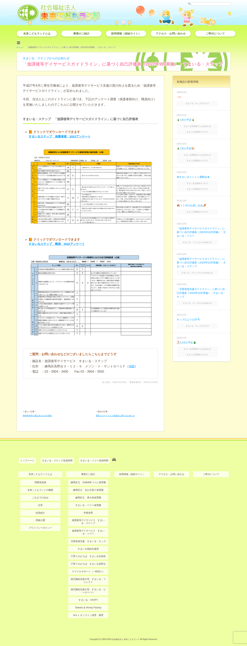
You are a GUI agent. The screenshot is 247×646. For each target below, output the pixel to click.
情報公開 (40, 517)
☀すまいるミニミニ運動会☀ (194, 173)
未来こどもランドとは (36, 33)
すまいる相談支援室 (88, 545)
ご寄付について (215, 33)
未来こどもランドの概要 (40, 487)
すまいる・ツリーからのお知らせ (201, 236)
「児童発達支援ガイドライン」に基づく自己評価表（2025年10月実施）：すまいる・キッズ (201, 286)
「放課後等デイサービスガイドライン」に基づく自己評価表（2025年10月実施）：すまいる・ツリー (201, 226)
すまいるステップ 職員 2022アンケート (59, 242)
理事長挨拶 (40, 480)
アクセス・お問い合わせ (171, 33)
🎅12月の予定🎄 (187, 334)
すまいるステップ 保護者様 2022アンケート (62, 135)
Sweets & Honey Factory (88, 603)
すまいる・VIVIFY (88, 596)
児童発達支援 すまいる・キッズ (88, 538)
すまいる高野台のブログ (202, 157)
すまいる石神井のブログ (202, 129)
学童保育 (88, 510)
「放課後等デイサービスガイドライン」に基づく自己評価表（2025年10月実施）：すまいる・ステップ (201, 256)
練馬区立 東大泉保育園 (88, 495)
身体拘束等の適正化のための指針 (37, 414)
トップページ (27, 458)
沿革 (40, 502)
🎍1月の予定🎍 (186, 118)
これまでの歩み (40, 495)
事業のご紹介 (81, 33)
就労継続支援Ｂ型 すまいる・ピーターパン (88, 587)
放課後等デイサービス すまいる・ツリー (88, 529)
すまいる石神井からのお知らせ (201, 124)
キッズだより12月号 (189, 312)
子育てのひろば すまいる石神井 (88, 553)
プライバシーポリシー (40, 525)
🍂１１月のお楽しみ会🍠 (192, 200)
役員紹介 (40, 510)
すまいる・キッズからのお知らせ (201, 296)
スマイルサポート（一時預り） (88, 568)
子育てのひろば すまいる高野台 (88, 560)
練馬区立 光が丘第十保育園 (88, 487)
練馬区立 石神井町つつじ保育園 (88, 480)
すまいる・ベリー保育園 (88, 502)
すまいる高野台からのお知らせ (201, 152)
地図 (132, 364)
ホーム (19, 46)
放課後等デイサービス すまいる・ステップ (88, 519)
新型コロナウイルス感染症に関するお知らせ (115, 414)
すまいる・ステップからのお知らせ (48, 57)
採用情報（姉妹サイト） (126, 33)
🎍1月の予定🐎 (186, 145)
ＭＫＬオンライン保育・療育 (88, 611)
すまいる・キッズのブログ (201, 102)
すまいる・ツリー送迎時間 (94, 458)
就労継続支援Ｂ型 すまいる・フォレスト (88, 577)
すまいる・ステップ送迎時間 (57, 458)
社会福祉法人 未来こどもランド (125, 635)
